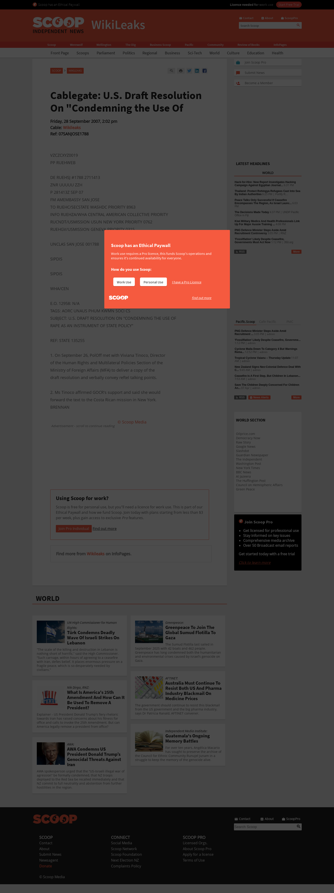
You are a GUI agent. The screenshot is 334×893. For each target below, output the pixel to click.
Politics (129, 52)
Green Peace (245, 489)
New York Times (248, 468)
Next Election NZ (125, 869)
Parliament (106, 52)
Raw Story (243, 442)
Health (277, 52)
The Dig (130, 45)
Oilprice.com (245, 434)
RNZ (283, 233)
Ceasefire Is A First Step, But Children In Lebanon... (267, 375)
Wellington (103, 45)
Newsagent (48, 869)
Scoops (82, 52)
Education (255, 52)
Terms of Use (194, 869)
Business (172, 52)
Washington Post (248, 463)
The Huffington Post (251, 480)
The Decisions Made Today (252, 212)
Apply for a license (198, 863)
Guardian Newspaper (252, 455)
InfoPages (280, 45)
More (296, 251)
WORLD (47, 607)
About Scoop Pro (197, 857)
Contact (45, 851)
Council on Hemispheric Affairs (259, 485)
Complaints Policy (126, 875)
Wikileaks (72, 127)
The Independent (249, 459)
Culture (233, 52)
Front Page (60, 52)
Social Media (121, 851)
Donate (45, 875)
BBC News (243, 472)
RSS (240, 251)
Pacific (189, 45)
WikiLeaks (75, 71)
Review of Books (249, 45)
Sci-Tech (195, 52)
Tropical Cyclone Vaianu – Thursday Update (262, 357)
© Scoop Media (52, 885)
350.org (288, 242)
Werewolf (76, 45)
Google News (245, 446)
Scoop (51, 45)
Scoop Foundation (126, 863)
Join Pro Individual (74, 537)
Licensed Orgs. (195, 851)
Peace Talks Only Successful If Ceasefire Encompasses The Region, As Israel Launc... (263, 201)
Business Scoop (160, 45)
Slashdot (242, 451)
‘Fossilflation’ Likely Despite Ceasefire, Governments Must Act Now (259, 241)
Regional (149, 52)
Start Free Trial (288, 4)
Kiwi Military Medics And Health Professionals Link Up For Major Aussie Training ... (267, 223)
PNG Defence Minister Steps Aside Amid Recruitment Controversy (260, 232)
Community (215, 45)
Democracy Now (248, 438)
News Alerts (259, 397)
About (44, 857)
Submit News (50, 863)
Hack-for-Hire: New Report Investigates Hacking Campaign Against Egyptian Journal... (265, 184)
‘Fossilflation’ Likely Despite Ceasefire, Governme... (268, 340)
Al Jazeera (243, 476)
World (215, 52)
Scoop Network (124, 857)
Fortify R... (281, 194)
